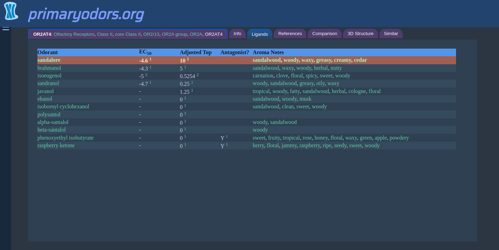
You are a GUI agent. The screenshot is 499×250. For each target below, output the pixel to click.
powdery (399, 138)
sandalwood (267, 60)
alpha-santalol (53, 122)
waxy (307, 60)
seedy (340, 145)
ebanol (44, 99)
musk (305, 99)
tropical (261, 91)
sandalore (48, 60)
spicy (311, 75)
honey (321, 138)
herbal (321, 68)
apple (381, 138)
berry (258, 145)
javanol (45, 91)
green (366, 138)
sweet (326, 75)
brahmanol (49, 68)
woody (291, 60)
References (290, 33)
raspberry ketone (56, 145)
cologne (357, 91)
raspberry (309, 145)
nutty (336, 68)
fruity (274, 138)
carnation (263, 75)
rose (307, 138)
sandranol (48, 83)
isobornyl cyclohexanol (63, 106)
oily (320, 83)
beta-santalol (51, 130)
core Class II (128, 34)
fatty (295, 91)
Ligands (260, 34)
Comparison (324, 33)
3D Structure (361, 33)
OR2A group (174, 34)
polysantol (49, 114)
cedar (360, 60)
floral (297, 75)
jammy (289, 145)
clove (282, 75)
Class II (104, 34)
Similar (391, 33)
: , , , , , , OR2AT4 (127, 34)
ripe (327, 145)
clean (288, 106)
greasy (323, 60)
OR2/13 (151, 34)
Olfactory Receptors (74, 34)
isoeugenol (49, 75)
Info (237, 33)
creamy (342, 60)
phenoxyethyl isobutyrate (65, 138)
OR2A (196, 34)
